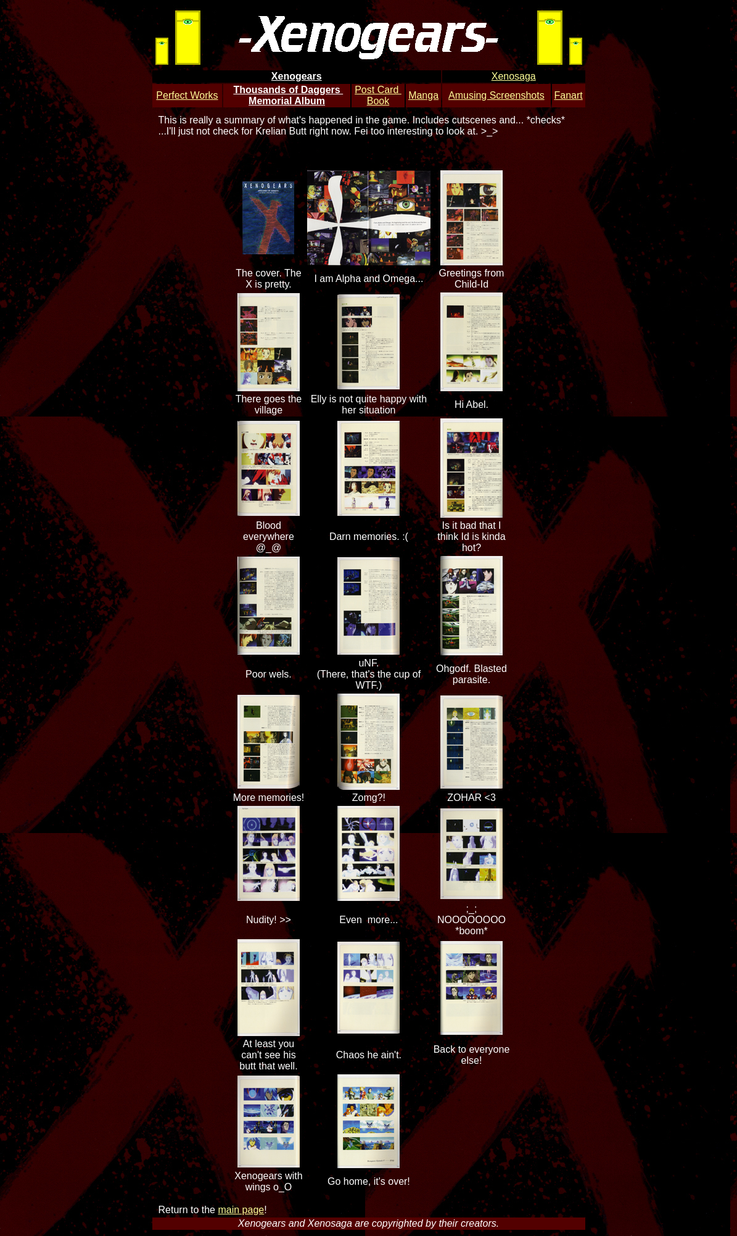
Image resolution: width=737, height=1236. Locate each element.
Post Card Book (378, 95)
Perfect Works (187, 95)
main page (241, 1210)
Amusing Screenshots (496, 95)
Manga (423, 95)
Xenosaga (514, 76)
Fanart (568, 95)
